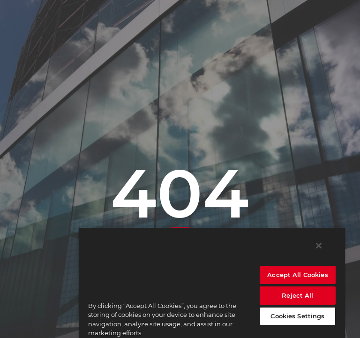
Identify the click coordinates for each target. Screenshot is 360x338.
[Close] (318, 245)
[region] (212, 282)
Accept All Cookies (297, 274)
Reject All (297, 295)
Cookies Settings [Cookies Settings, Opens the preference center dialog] (297, 316)
